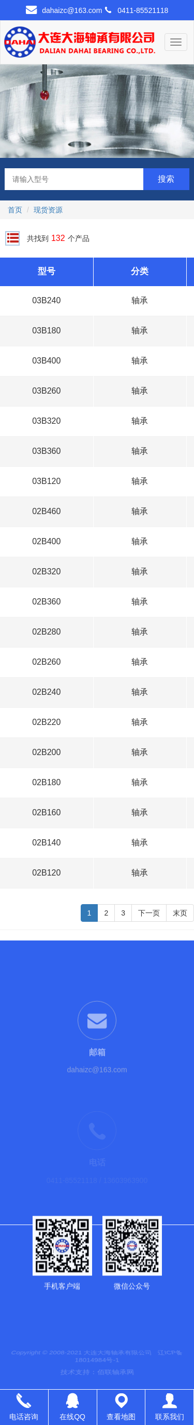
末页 (180, 913)
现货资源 (48, 210)
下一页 (149, 913)
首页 (15, 210)
